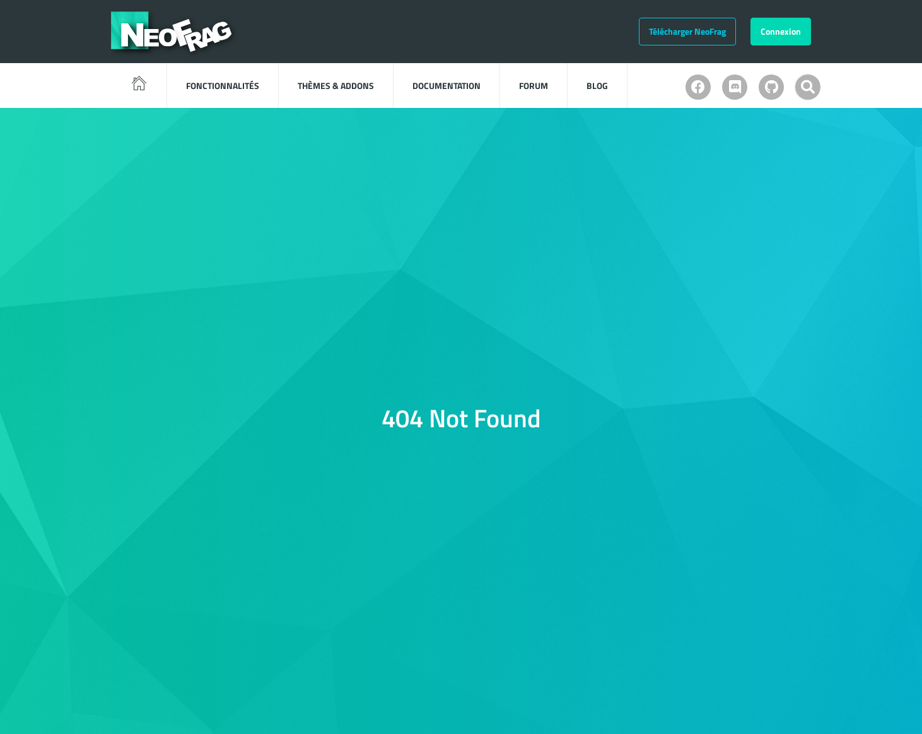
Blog (597, 85)
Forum (533, 85)
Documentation (446, 85)
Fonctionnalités (222, 85)
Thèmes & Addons (336, 85)
